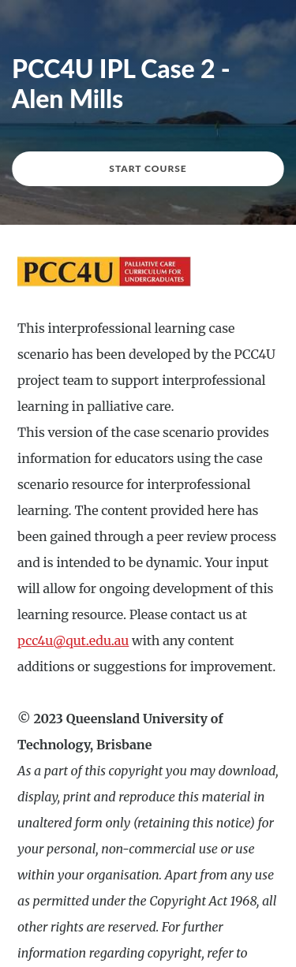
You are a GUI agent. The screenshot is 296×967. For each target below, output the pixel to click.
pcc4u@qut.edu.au (73, 640)
